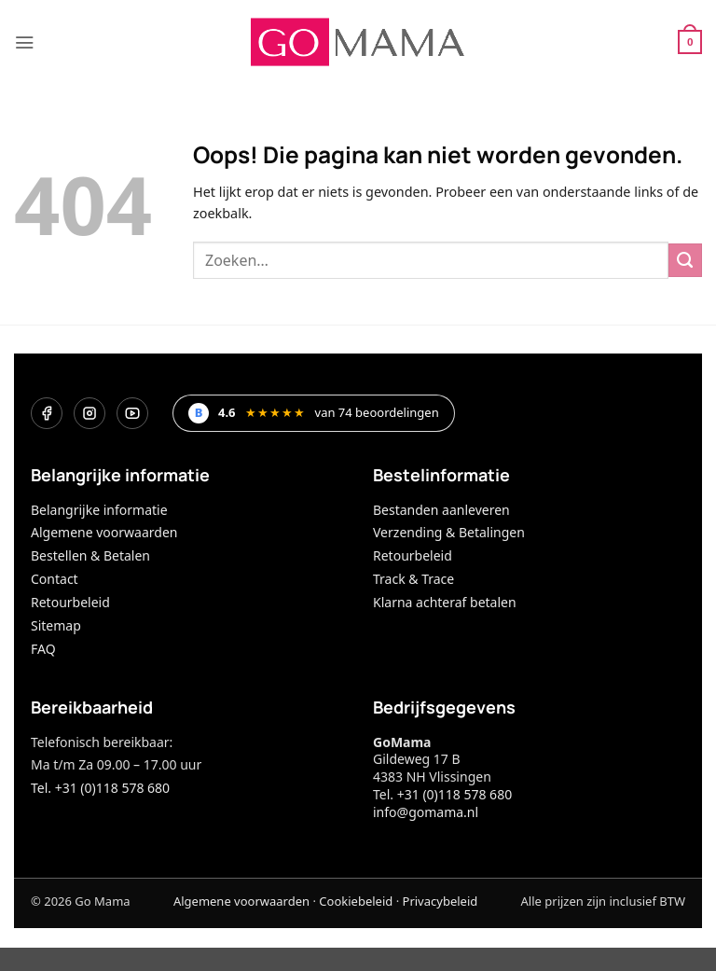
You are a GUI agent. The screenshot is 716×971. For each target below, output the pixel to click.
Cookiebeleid (355, 901)
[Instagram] (89, 413)
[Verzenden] (685, 260)
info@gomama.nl (425, 812)
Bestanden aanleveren (441, 510)
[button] (24, 42)
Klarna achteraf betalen (444, 602)
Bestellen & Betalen (90, 555)
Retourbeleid (70, 602)
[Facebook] (46, 413)
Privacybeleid (440, 901)
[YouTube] (132, 413)
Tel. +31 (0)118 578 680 (100, 788)
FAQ (43, 649)
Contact (54, 579)
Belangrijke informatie (99, 510)
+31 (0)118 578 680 (454, 794)
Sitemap (56, 625)
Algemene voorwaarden (104, 532)
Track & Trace (413, 579)
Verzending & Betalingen (449, 532)
